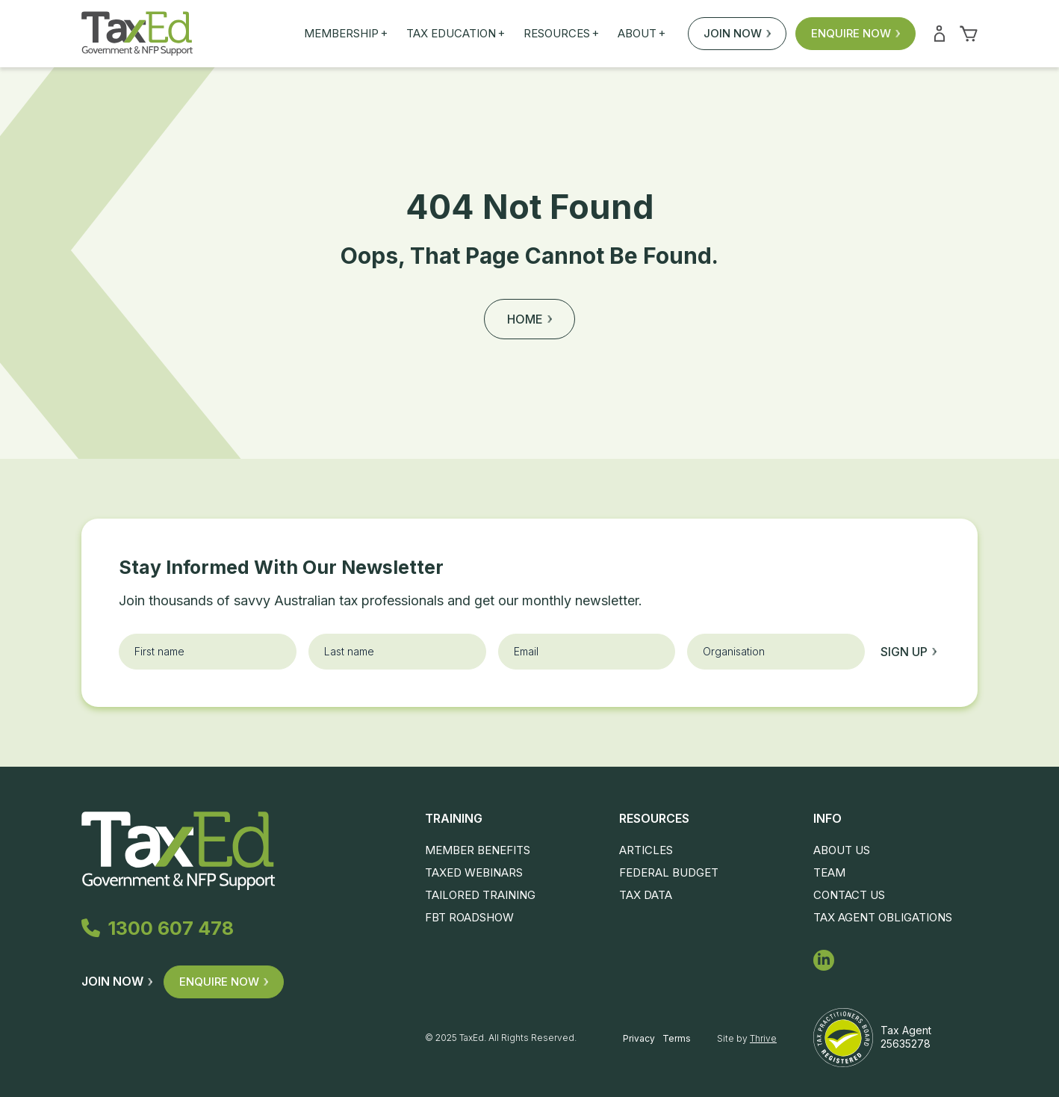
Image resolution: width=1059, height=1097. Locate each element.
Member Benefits (477, 850)
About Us (841, 850)
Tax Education (455, 34)
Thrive (763, 1038)
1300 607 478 (157, 928)
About (641, 34)
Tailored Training (480, 895)
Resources (561, 34)
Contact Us (849, 895)
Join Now (737, 33)
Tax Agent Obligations (882, 917)
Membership (346, 34)
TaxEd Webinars (474, 872)
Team (829, 872)
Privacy (639, 1038)
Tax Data (645, 895)
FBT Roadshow (469, 917)
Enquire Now (855, 33)
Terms (676, 1038)
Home (529, 319)
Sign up (909, 651)
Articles (646, 850)
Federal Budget (668, 872)
